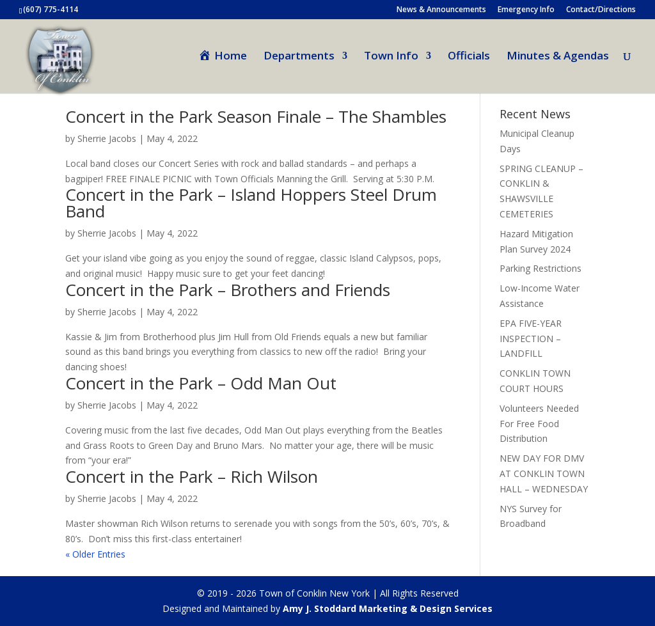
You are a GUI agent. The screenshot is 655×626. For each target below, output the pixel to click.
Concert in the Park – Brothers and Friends (227, 289)
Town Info (391, 57)
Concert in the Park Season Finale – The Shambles (255, 116)
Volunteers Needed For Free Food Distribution (539, 423)
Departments (299, 57)
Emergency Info (526, 10)
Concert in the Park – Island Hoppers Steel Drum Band (251, 203)
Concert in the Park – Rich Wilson (191, 476)
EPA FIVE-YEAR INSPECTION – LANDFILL (531, 338)
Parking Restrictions (540, 268)
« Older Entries (95, 554)
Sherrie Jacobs (106, 233)
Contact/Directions (601, 10)
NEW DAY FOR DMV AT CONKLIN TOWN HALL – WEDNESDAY (544, 473)
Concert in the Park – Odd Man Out (200, 383)
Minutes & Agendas (558, 57)
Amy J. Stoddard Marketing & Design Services (388, 608)
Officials (469, 57)
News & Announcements (441, 10)
